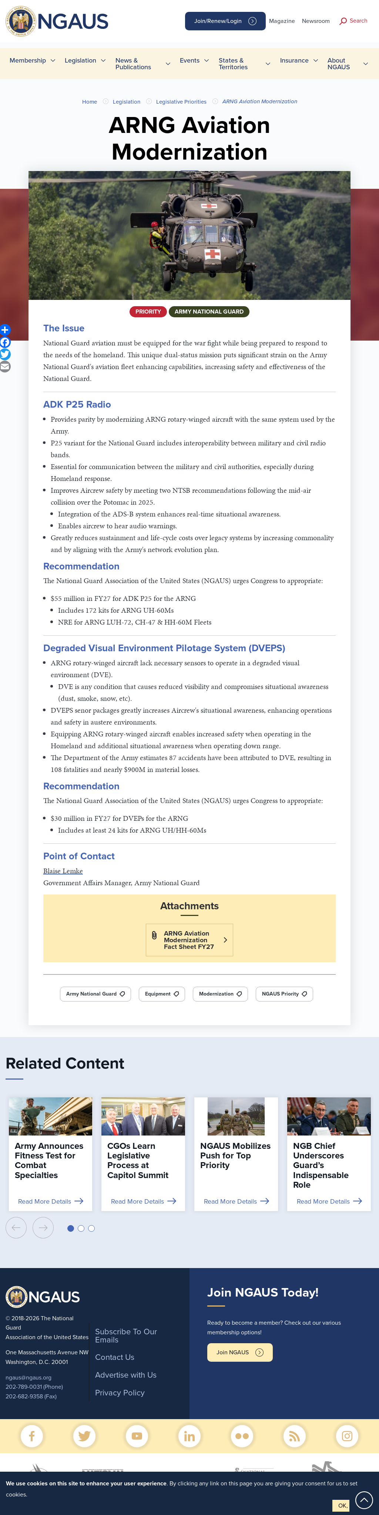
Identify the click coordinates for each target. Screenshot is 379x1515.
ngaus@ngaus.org (28, 1377)
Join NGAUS (233, 1352)
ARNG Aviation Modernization (259, 101)
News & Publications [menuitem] (133, 63)
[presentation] (16, 1227)
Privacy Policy (120, 1393)
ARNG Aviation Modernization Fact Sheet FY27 (189, 940)
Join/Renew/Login (218, 21)
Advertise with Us (126, 1375)
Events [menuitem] (189, 60)
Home (89, 101)
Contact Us (114, 1357)
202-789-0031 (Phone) (34, 1387)
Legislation (126, 101)
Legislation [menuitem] (80, 60)
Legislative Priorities (181, 101)
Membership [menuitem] (28, 60)
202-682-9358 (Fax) (31, 1396)
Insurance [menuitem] (294, 60)
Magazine (282, 21)
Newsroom (316, 21)
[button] (70, 1228)
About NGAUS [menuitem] (339, 63)
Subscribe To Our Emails (126, 1336)
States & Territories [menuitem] (233, 63)
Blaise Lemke (63, 871)
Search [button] (359, 20)
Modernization (216, 994)
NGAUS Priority (280, 994)
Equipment (158, 994)
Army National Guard (91, 994)
